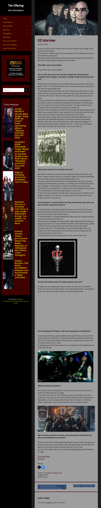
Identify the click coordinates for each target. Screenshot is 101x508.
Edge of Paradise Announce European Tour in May (21, 177)
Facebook (41, 459)
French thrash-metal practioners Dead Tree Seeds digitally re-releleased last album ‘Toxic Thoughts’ (21, 243)
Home (5, 18)
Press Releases (8, 22)
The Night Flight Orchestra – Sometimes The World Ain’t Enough (49, 487)
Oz (47, 475)
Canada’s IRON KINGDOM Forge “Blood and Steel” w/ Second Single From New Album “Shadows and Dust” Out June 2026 (22, 155)
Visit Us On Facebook (10, 41)
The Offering (16, 5)
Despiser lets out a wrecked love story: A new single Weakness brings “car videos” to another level (21, 212)
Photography (7, 33)
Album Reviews (8, 26)
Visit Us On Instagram (10, 45)
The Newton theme (9, 301)
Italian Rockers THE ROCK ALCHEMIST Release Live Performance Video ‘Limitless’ (21, 269)
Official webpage (44, 456)
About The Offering (9, 48)
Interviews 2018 (57, 473)
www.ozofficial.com (77, 449)
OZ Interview (46, 40)
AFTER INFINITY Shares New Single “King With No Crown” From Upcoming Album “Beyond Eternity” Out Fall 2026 (21, 123)
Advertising (6, 37)
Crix (46, 477)
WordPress (19, 299)
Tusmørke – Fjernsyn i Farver (83, 486)
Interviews (6, 30)
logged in (49, 502)
